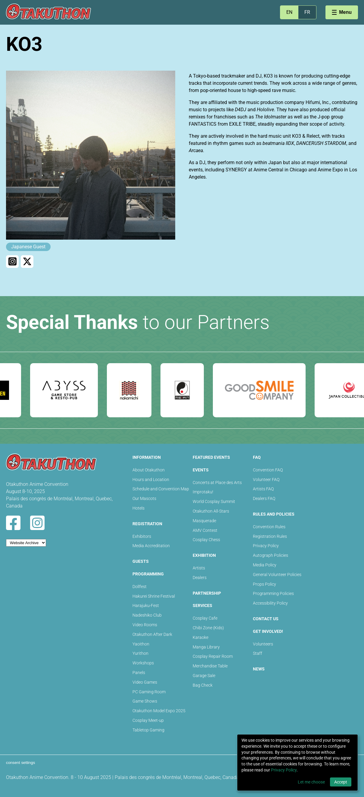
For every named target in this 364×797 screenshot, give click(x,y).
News (259, 669)
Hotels (138, 508)
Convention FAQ (268, 469)
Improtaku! (203, 491)
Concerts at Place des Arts (217, 482)
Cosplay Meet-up (148, 720)
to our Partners (137, 322)
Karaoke (200, 637)
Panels (138, 672)
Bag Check (203, 685)
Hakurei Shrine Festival (153, 596)
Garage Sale (204, 675)
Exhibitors (141, 536)
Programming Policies (273, 593)
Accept (340, 782)
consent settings (20, 762)
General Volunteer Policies (277, 574)
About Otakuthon (148, 469)
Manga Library (206, 647)
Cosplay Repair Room (213, 656)
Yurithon (140, 653)
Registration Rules (270, 536)
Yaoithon (140, 644)
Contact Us (265, 618)
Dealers (200, 577)
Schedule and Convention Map (160, 488)
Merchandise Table (210, 666)
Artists (199, 568)
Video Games (144, 682)
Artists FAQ (263, 488)
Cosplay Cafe (205, 618)
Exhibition (204, 555)
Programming (148, 574)
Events (201, 469)
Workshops (143, 663)
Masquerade (204, 520)
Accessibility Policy (270, 603)
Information (146, 457)
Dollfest (139, 586)
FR (307, 12)
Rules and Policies (273, 514)
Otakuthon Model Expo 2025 (158, 710)
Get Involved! (268, 631)
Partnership (207, 593)
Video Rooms (144, 624)
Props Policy (264, 584)
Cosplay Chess (206, 539)
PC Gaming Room (149, 691)
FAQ (257, 457)
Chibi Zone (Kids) (208, 627)
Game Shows (144, 701)
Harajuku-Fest (145, 605)
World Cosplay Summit (214, 501)
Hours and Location (150, 479)
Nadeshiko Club (147, 615)
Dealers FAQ (264, 498)
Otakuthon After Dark (152, 634)
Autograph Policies (270, 555)
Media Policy (264, 564)
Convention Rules (269, 526)
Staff (257, 653)
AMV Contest (205, 530)
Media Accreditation (151, 545)
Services (202, 605)
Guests (140, 561)
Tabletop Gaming (148, 730)
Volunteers (263, 644)
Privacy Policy (266, 545)
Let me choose (311, 782)
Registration (147, 523)
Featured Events (211, 457)
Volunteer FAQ (266, 479)
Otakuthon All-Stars (211, 511)
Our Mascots (144, 498)
